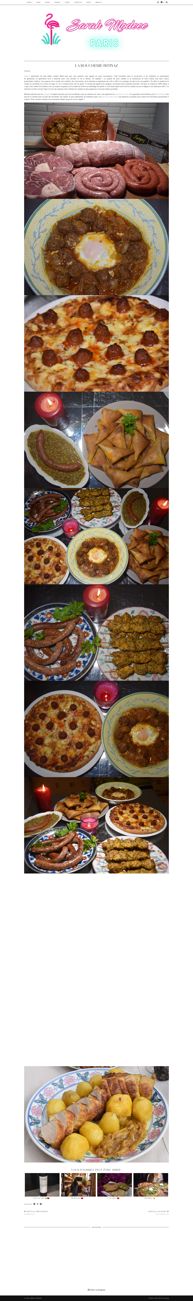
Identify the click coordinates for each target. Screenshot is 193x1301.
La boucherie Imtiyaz (96, 65)
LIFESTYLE (78, 2)
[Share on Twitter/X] (37, 1204)
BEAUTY (99, 2)
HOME (29, 2)
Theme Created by (158, 1298)
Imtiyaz (27, 76)
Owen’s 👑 (149, 1198)
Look (38, 2)
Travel (58, 2)
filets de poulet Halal (110, 97)
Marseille (36, 1212)
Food (67, 2)
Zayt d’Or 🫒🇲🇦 (41, 1198)
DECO (89, 2)
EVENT (47, 2)
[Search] (167, 2)
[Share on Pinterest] (40, 1204)
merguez (47, 94)
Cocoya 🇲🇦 (113, 1198)
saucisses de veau (121, 94)
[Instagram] (158, 2)
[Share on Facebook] (34, 1204)
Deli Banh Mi (158, 1212)
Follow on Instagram (96, 1290)
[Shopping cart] (162, 2)
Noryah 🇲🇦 (77, 1198)
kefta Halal (160, 94)
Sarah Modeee (36, 1298)
